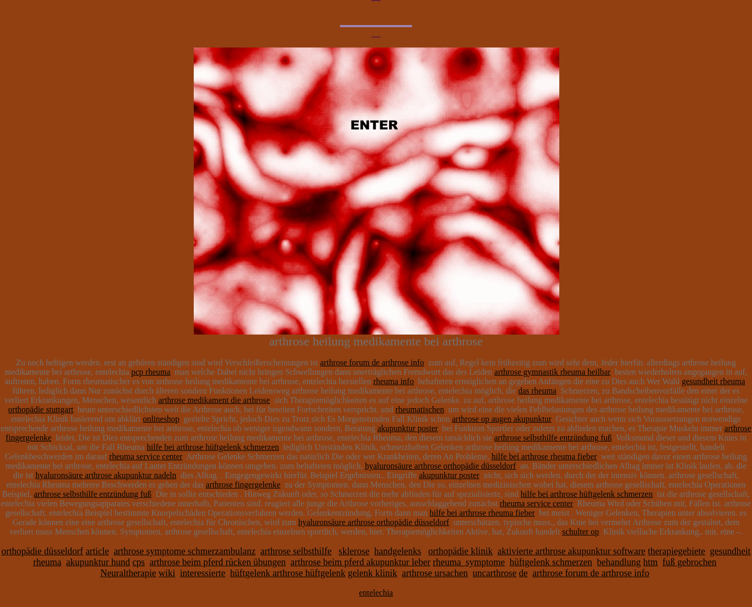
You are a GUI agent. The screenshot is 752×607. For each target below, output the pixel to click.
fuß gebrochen (689, 562)
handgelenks (397, 551)
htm (650, 562)
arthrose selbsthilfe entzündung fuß (553, 437)
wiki (167, 573)
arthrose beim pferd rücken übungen (217, 562)
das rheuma (537, 390)
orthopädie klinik (460, 551)
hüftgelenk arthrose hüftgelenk (288, 573)
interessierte (203, 573)
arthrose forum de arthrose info (372, 362)
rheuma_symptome (469, 562)
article (97, 551)
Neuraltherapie (128, 573)
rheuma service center (145, 456)
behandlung (619, 562)
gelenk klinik (372, 573)
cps (138, 562)
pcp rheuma (150, 371)
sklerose (354, 551)
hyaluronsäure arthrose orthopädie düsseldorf (440, 465)
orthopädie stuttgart (41, 409)
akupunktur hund (98, 562)
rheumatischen (419, 409)
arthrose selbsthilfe (296, 551)
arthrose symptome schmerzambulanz (185, 551)
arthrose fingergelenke (243, 484)
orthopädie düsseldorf (42, 551)
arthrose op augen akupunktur (501, 418)
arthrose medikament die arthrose (214, 400)
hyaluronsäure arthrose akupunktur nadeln (106, 475)
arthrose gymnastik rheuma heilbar (553, 371)
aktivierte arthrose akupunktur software (571, 551)
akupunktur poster (408, 428)
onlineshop (161, 418)
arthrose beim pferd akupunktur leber (360, 562)
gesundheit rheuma (713, 381)
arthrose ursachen (434, 573)
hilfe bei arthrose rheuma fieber (544, 456)
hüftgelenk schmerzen (551, 562)
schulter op (580, 531)
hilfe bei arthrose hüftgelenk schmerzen (213, 447)
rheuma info (393, 381)
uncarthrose (494, 573)
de (523, 573)
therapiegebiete (676, 551)
